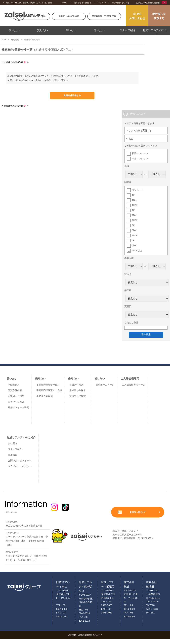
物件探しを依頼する (83, 2)
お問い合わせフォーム (19, 460)
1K (133, 195)
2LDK (135, 220)
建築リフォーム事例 (18, 407)
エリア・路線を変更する (139, 130)
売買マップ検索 (16, 401)
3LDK (135, 235)
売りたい (99, 30)
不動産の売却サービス (48, 384)
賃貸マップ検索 (77, 396)
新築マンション (140, 153)
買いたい (71, 30)
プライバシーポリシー (19, 466)
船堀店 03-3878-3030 (69, 16)
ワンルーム (137, 190)
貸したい (42, 30)
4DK (134, 245)
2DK (134, 215)
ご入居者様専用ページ (133, 384)
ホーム (65, 2)
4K (133, 240)
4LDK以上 (137, 250)
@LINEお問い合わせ (137, 16)
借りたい (14, 30)
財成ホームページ (105, 384)
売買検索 (15, 39)
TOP (4, 39)
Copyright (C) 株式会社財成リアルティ (85, 635)
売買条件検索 (15, 390)
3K (133, 225)
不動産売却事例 (44, 396)
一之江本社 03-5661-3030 (33, 16)
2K (133, 210)
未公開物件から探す (121, 2)
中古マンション (140, 158)
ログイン (102, 2)
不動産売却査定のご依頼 (49, 390)
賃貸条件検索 (76, 384)
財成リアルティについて (156, 32)
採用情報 (12, 454)
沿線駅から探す (16, 396)
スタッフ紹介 (127, 30)
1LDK (135, 205)
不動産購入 (14, 384)
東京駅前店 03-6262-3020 (104, 16)
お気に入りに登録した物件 (148, 2)
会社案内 (12, 443)
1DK (134, 200)
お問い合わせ (138, 512)
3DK (134, 230)
